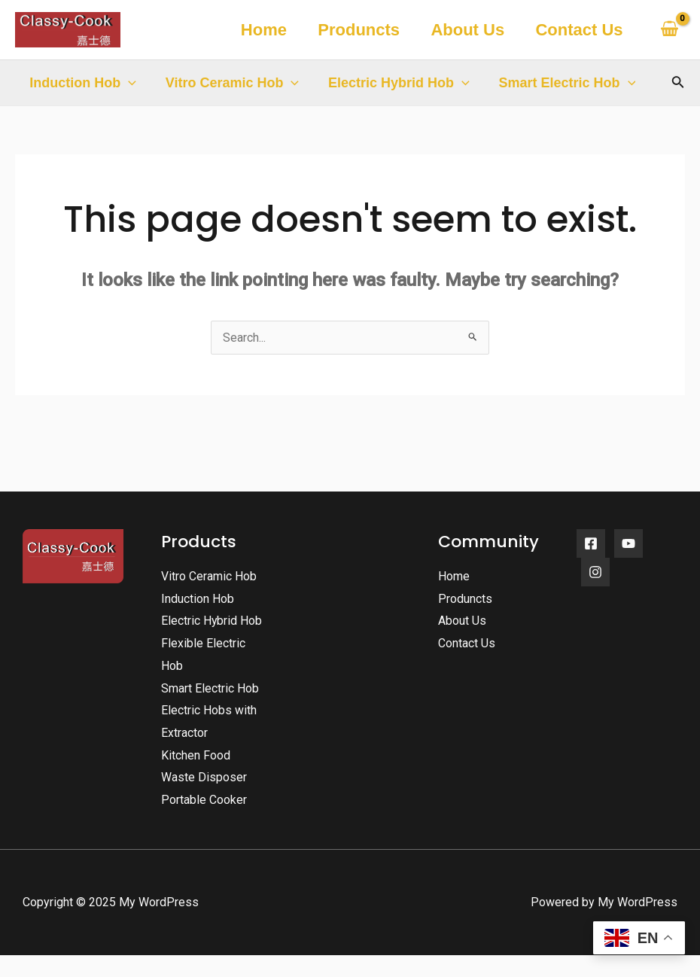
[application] (127, 82)
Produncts (354, 29)
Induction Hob (82, 82)
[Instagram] (595, 572)
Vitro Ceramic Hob (230, 82)
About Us (464, 29)
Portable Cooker (204, 822)
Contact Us (578, 29)
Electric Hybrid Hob (393, 82)
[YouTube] (628, 543)
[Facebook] (591, 543)
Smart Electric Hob (560, 82)
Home (256, 29)
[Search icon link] (678, 83)
